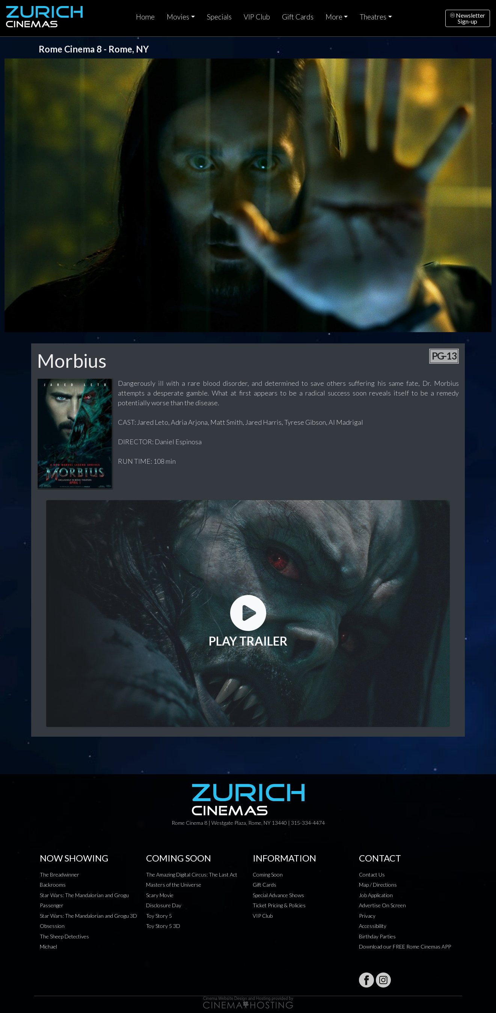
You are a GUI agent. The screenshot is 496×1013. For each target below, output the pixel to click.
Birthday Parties (377, 936)
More (334, 17)
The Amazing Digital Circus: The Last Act (191, 874)
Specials (219, 17)
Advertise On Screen (382, 905)
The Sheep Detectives (64, 936)
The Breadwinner (59, 874)
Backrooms (53, 884)
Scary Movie (159, 895)
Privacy (367, 916)
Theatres (373, 17)
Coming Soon (268, 874)
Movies (178, 17)
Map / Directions (378, 884)
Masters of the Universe (173, 884)
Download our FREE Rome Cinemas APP (405, 946)
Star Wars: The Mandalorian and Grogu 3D (88, 916)
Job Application (376, 895)
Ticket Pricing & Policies (279, 905)
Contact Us (372, 874)
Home (145, 17)
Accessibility (372, 926)
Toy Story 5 (159, 916)
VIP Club (257, 17)
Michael (48, 946)
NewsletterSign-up (467, 18)
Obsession (52, 926)
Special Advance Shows (278, 895)
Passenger (51, 905)
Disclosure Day (163, 905)
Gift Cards (298, 17)
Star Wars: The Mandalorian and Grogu (84, 895)
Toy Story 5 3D (163, 926)
